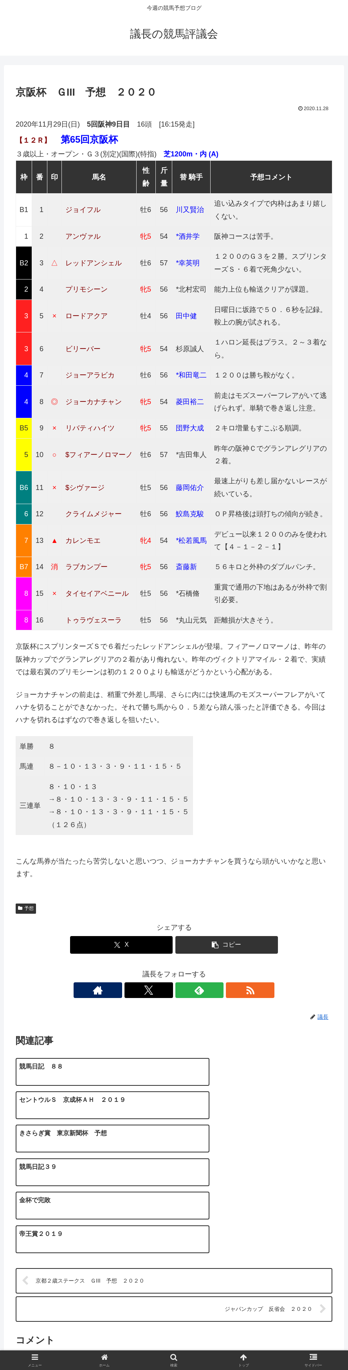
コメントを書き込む (174, 1268)
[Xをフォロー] (165, 990)
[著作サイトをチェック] (147, 990)
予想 (26, 908)
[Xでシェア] (121, 945)
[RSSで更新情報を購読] (201, 990)
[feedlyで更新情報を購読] (183, 990)
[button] (226, 945)
